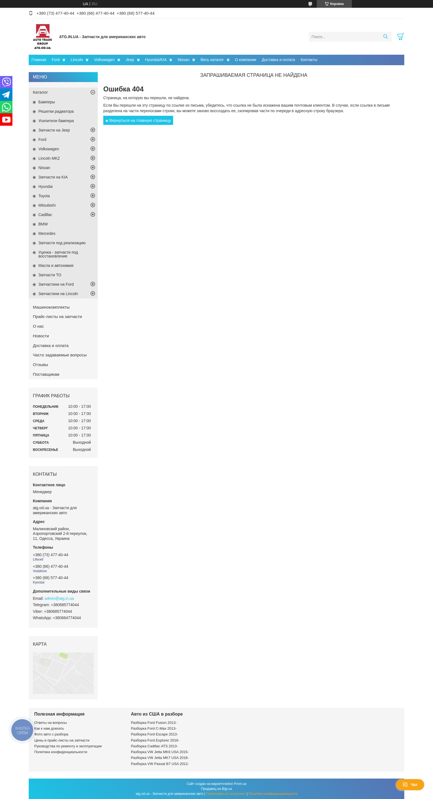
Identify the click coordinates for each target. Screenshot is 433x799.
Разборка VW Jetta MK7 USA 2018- (160, 758)
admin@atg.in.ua (59, 598)
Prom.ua (240, 784)
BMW (43, 224)
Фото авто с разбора (51, 734)
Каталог (40, 92)
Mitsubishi (47, 205)
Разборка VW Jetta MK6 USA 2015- (160, 752)
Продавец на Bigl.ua (216, 789)
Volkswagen (104, 59)
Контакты (309, 59)
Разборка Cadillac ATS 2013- (154, 746)
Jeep (130, 59)
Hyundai (45, 186)
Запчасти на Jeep (54, 130)
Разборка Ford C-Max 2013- (153, 728)
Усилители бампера (56, 121)
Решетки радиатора (56, 111)
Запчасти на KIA (53, 177)
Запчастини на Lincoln (58, 293)
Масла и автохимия (55, 265)
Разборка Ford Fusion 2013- (154, 723)
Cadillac (45, 214)
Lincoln (77, 59)
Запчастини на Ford (56, 284)
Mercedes (46, 233)
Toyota (44, 196)
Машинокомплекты (51, 307)
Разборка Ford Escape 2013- (154, 734)
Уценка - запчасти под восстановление (58, 254)
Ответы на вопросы (50, 723)
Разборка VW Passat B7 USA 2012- (160, 764)
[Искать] (385, 37)
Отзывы (40, 364)
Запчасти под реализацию (62, 243)
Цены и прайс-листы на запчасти (61, 740)
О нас (38, 326)
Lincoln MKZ (49, 158)
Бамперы (46, 102)
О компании (245, 59)
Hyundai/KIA (156, 59)
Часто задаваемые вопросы (60, 355)
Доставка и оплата (278, 59)
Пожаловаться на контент (225, 794)
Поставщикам (46, 374)
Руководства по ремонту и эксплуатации (68, 746)
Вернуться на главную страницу (140, 120)
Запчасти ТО (49, 275)
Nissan (183, 59)
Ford (56, 59)
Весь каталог (212, 59)
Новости (41, 335)
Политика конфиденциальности (60, 752)
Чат (410, 784)
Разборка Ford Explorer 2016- (155, 740)
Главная (38, 59)
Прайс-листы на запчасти (57, 316)
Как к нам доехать (49, 728)
